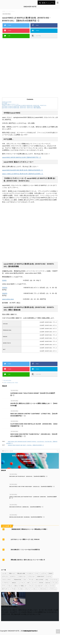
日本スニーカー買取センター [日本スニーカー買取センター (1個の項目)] (20, 585)
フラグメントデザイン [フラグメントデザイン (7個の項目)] (7, 579)
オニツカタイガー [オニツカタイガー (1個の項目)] (39, 585)
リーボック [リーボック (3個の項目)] (9, 585)
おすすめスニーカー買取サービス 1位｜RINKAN (25, 539)
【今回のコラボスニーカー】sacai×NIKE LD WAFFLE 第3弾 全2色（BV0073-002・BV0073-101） (24, 105)
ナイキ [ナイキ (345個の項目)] (36, 573)
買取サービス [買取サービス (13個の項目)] (12, 573)
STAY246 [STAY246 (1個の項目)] (41, 582)
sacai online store (8, 299)
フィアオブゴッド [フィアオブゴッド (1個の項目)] (6, 582)
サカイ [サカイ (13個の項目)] (25, 579)
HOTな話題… (5, 103)
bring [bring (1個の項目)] (47, 579)
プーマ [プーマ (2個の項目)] (3, 585)
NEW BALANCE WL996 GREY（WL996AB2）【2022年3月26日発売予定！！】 (27, 517)
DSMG (4, 280)
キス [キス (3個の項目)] (46, 585)
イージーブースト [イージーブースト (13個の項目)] (54, 579)
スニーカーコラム (7, 380)
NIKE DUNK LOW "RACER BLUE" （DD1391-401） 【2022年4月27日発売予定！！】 (28, 476)
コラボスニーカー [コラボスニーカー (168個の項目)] (22, 576)
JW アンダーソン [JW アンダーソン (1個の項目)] (5, 588)
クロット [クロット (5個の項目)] (35, 588)
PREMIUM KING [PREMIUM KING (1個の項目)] (17, 579)
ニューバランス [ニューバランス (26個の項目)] (21, 582)
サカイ (16, 382)
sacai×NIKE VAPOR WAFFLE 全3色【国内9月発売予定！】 (21, 157)
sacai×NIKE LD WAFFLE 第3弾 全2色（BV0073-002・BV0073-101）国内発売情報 (21, 106)
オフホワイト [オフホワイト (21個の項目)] (13, 576)
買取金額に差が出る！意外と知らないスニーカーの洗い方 (28, 559)
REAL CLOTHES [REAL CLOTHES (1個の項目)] (39, 579)
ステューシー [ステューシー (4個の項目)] (28, 588)
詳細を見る (30, 465)
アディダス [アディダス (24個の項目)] (31, 579)
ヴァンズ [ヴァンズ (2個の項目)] (31, 585)
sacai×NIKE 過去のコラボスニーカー (10, 104)
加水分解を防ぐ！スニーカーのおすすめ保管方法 (25, 549)
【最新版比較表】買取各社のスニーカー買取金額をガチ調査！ (29, 529)
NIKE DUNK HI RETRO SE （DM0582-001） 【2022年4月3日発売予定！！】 (26, 506)
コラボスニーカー (11, 382)
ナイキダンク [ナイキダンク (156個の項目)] (30, 573)
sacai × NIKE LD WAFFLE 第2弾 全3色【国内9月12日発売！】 (22, 173)
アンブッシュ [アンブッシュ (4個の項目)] (53, 588)
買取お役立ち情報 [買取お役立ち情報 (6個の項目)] (21, 573)
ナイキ (5, 382)
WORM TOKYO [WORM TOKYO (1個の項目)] (40, 576)
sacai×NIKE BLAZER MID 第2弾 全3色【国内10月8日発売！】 (22, 170)
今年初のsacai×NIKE (6, 102)
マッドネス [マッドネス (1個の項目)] (20, 588)
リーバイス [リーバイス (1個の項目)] (52, 585)
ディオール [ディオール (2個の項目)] (48, 576)
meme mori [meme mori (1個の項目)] (47, 582)
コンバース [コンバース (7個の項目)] (34, 582)
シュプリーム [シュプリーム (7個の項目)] (43, 573)
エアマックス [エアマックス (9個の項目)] (5, 576)
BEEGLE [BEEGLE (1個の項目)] (14, 582)
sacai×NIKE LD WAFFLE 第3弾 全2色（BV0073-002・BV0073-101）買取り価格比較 (21, 107)
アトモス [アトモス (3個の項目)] (14, 588)
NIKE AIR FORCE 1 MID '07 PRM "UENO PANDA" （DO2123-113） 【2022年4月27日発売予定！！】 (32, 486)
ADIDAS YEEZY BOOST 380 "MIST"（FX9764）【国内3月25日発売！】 (26, 445)
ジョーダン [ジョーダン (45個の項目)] (4, 573)
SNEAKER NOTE (30, 6)
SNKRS (4, 287)
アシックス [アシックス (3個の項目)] (55, 582)
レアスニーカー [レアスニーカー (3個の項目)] (31, 576)
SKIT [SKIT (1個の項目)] (28, 582)
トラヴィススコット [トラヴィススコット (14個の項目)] (43, 588)
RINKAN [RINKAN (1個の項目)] (50, 573)
